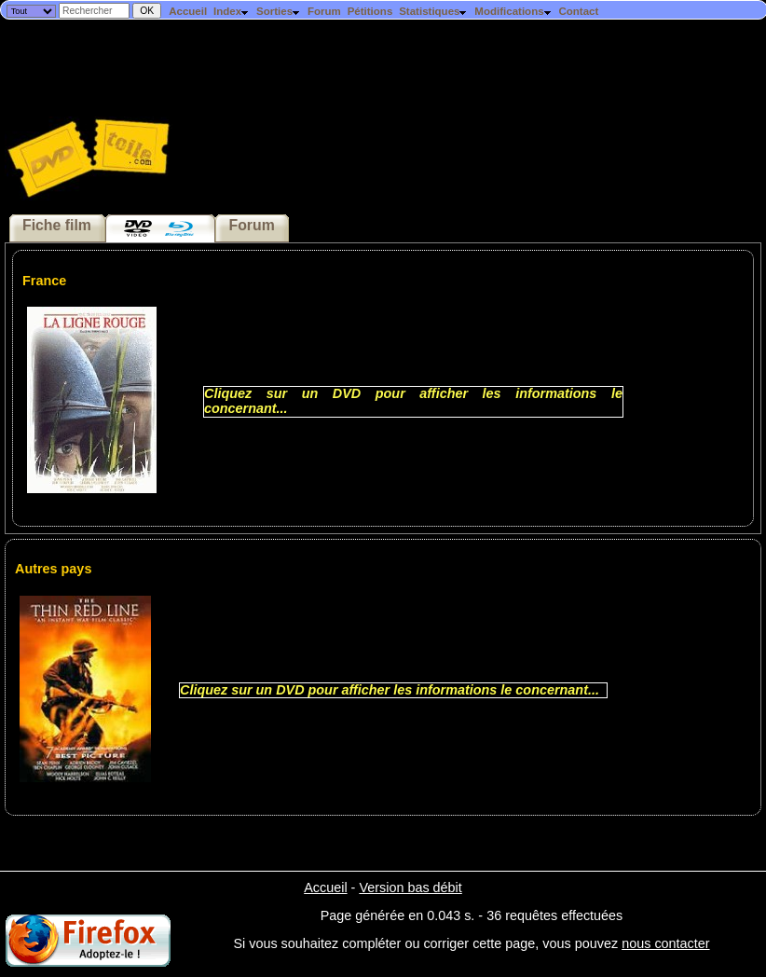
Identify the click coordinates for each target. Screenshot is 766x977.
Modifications (513, 11)
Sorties (278, 11)
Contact (578, 11)
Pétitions (370, 11)
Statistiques (433, 11)
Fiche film (56, 225)
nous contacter (665, 943)
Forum (324, 11)
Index (231, 11)
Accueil (188, 11)
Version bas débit (410, 887)
